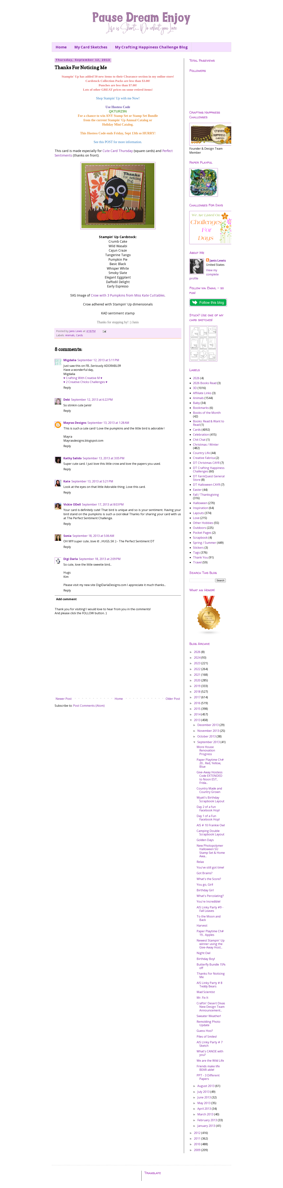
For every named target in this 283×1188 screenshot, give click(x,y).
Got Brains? (204, 873)
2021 (197, 675)
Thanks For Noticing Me (211, 975)
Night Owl (203, 953)
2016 (197, 703)
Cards (79, 335)
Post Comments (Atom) (89, 706)
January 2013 (206, 1126)
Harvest (202, 925)
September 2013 (208, 742)
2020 (197, 680)
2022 (197, 669)
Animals (70, 335)
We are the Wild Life (210, 1061)
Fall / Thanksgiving (206, 495)
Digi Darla (70, 559)
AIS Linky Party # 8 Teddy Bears (209, 984)
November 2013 (208, 731)
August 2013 (206, 1086)
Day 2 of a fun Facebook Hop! (208, 808)
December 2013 (208, 725)
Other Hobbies (203, 523)
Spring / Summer (204, 543)
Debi (66, 400)
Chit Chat (199, 440)
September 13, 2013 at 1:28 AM (108, 423)
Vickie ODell (72, 504)
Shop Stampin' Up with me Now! (118, 98)
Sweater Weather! (209, 1016)
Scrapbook (200, 538)
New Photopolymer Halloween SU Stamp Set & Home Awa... (211, 851)
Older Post (173, 699)
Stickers (198, 548)
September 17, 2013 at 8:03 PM (103, 504)
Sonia (67, 536)
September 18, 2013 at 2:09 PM (100, 559)
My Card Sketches (90, 47)
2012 (197, 1133)
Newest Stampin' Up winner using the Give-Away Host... (211, 943)
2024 (197, 658)
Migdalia (69, 360)
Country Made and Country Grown (209, 790)
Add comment (66, 599)
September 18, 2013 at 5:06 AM (93, 536)
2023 (197, 663)
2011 (197, 1138)
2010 (197, 1144)
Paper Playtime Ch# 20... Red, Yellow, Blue (210, 763)
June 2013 (204, 1097)
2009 (197, 1150)
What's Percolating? (210, 896)
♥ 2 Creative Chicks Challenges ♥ (85, 382)
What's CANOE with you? (210, 1053)
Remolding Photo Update (208, 1023)
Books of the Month (207, 413)
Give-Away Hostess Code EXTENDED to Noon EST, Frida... (210, 777)
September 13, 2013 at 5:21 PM (92, 481)
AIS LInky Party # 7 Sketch (210, 1044)
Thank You (200, 557)
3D (195, 388)
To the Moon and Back (208, 918)
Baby (196, 403)
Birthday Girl (205, 890)
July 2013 (203, 1092)
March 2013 (205, 1114)
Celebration (201, 435)
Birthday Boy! (206, 959)
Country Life (201, 453)
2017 (197, 697)
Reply (67, 388)
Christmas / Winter (206, 445)
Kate (66, 481)
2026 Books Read (204, 383)
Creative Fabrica (204, 458)
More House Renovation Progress (206, 750)
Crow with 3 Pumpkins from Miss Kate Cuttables (128, 295)
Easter (197, 490)
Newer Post (64, 699)
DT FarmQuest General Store (209, 478)
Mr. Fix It (202, 998)
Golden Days (205, 840)
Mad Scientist (206, 992)
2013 (197, 720)
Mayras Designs (74, 423)
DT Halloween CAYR (206, 485)
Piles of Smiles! (207, 1037)
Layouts (198, 513)
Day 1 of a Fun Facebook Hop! (208, 817)
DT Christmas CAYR (206, 463)
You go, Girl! (205, 885)
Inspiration (200, 508)
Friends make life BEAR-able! (208, 1068)
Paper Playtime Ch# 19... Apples (210, 933)
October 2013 (206, 736)
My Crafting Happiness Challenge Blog (151, 47)
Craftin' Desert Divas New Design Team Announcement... (211, 1006)
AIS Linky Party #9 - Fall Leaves (210, 909)
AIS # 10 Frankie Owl (211, 825)
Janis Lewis (218, 260)
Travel (197, 562)
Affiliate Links (202, 393)
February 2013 (207, 1120)
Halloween (200, 503)
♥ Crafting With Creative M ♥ (82, 378)
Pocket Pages (202, 533)
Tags (196, 552)
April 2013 (204, 1109)
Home (61, 47)
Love (196, 518)
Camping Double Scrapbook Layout (210, 832)
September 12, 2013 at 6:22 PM (92, 400)
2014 (197, 714)
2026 (196, 378)
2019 (197, 686)
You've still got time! (210, 867)
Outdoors (199, 528)
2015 (197, 709)
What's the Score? (209, 879)
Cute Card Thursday (118, 151)
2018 (197, 692)
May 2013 (204, 1103)
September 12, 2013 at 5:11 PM (98, 360)
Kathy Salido (72, 458)
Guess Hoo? (205, 1031)
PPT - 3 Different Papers (208, 1077)
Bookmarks (201, 408)
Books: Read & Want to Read (208, 423)
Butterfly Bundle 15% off (211, 966)
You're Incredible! (208, 901)
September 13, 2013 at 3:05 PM (103, 458)
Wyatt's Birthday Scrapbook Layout (210, 799)
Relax (200, 862)
